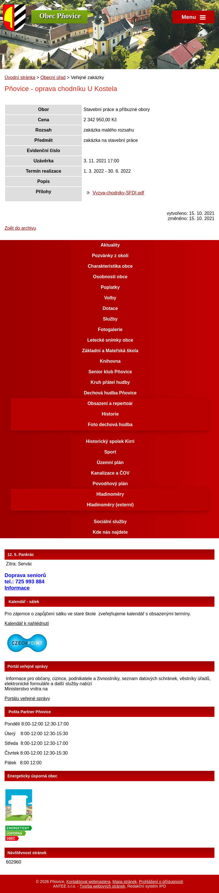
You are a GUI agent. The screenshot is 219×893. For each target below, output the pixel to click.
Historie (110, 414)
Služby (110, 319)
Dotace (110, 308)
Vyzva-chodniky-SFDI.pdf (118, 192)
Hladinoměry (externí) (110, 504)
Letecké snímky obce (110, 340)
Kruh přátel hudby (110, 382)
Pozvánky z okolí (110, 255)
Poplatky (110, 287)
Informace (17, 588)
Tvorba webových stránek (102, 886)
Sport (110, 451)
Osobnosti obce (110, 276)
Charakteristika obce (110, 266)
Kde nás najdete (110, 532)
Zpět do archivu (20, 228)
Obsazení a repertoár (110, 403)
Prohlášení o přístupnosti (161, 881)
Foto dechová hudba (110, 424)
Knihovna (110, 361)
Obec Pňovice (60, 16)
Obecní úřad (53, 77)
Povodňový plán (110, 483)
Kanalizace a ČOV (110, 473)
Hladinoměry (110, 494)
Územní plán (110, 462)
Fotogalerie (110, 329)
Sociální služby (110, 521)
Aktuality (110, 245)
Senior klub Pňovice (110, 371)
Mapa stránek (125, 881)
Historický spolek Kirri (110, 441)
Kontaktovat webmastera (88, 881)
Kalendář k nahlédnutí (27, 623)
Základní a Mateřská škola (110, 350)
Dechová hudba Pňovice (110, 392)
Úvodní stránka (20, 77)
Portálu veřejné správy (27, 698)
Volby (110, 297)
